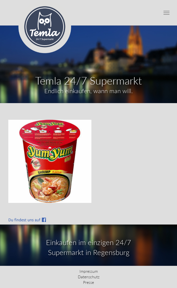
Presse (88, 282)
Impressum (88, 271)
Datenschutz (88, 276)
